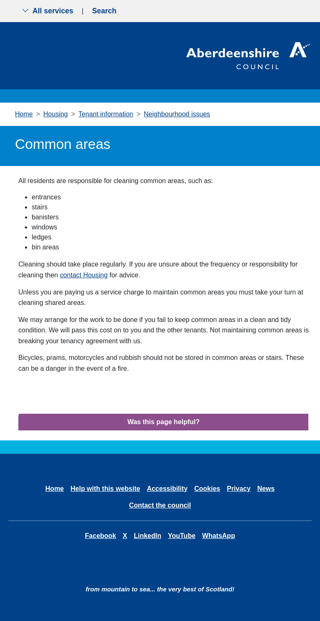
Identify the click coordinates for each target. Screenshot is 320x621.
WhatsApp (218, 535)
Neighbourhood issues (177, 114)
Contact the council (160, 505)
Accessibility (167, 488)
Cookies (207, 488)
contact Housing (84, 275)
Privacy (238, 488)
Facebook (100, 535)
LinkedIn (147, 535)
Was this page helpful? (164, 421)
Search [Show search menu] (104, 11)
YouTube (181, 535)
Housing (55, 114)
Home (24, 114)
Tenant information (105, 114)
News (266, 488)
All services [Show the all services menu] (47, 10)
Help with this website (105, 488)
